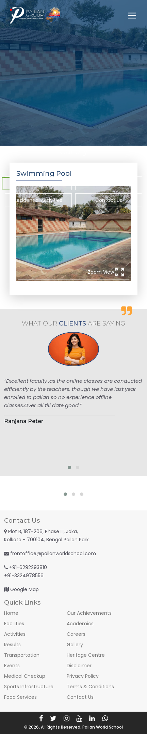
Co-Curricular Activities (108, 183)
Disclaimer (79, 665)
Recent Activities (38, 183)
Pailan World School (102, 727)
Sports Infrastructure (28, 686)
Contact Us (108, 200)
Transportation (21, 655)
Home (11, 613)
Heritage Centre (86, 655)
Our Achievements (89, 613)
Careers (76, 634)
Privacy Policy (83, 676)
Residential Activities (38, 200)
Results (12, 644)
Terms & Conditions (90, 686)
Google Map (24, 589)
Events (12, 665)
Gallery (75, 644)
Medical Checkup (24, 676)
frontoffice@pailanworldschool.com (53, 553)
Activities (15, 634)
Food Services (20, 697)
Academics (80, 623)
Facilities (14, 623)
